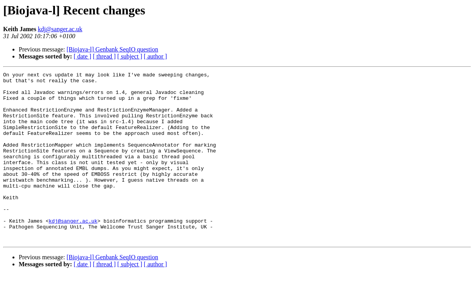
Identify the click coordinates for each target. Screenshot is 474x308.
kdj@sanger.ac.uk (60, 29)
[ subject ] (129, 56)
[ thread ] (104, 56)
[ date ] (82, 56)
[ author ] (155, 56)
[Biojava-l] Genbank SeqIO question (112, 49)
